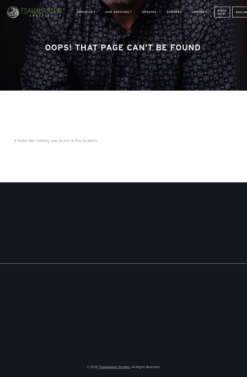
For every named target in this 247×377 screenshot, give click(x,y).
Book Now (222, 12)
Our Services (117, 12)
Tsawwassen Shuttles (37, 12)
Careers (174, 12)
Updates (149, 12)
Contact (199, 12)
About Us (85, 12)
